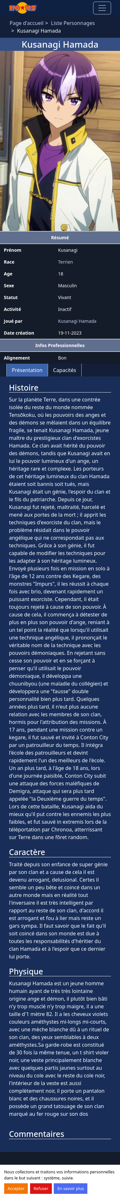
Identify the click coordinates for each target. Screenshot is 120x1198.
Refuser (41, 1188)
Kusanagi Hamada (77, 321)
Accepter (16, 1188)
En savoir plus (70, 1188)
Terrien (65, 262)
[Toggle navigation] (102, 8)
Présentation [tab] (27, 370)
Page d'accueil (27, 23)
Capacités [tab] (64, 370)
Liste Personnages (73, 23)
